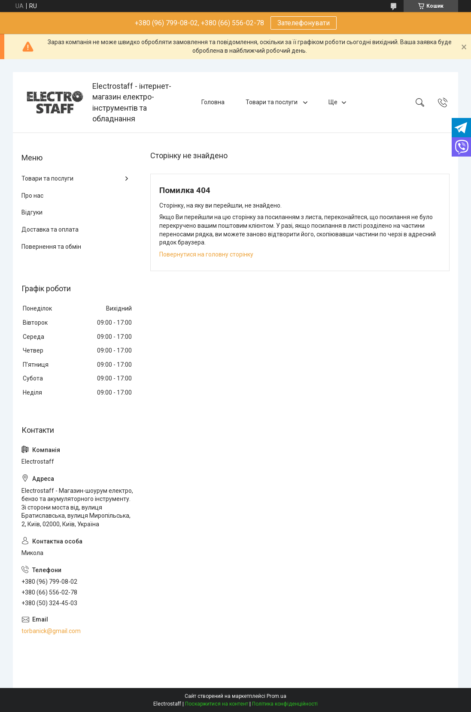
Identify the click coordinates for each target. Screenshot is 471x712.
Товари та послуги (272, 102)
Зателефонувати (303, 23)
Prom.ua (276, 696)
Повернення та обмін (51, 246)
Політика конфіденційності (285, 704)
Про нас (32, 195)
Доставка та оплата (50, 229)
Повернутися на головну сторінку (206, 254)
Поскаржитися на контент (216, 704)
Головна (213, 102)
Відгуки (32, 212)
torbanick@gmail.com (51, 631)
